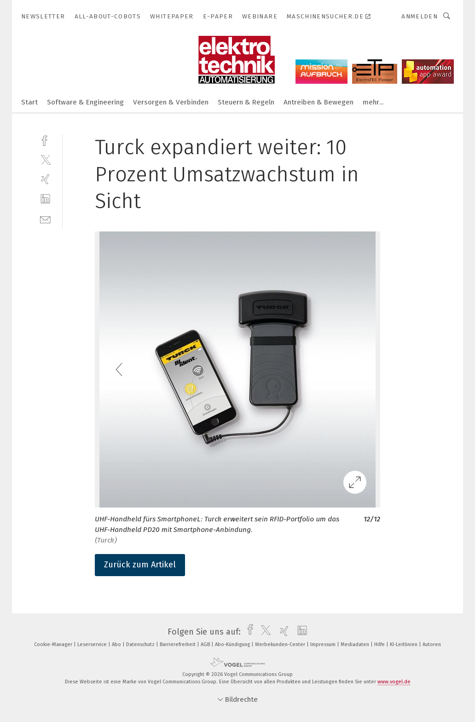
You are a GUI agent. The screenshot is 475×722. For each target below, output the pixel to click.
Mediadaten (356, 644)
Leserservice (92, 644)
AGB (206, 644)
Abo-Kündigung (233, 644)
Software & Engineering (85, 102)
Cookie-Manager (54, 644)
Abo (117, 644)
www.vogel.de (394, 682)
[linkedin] (45, 199)
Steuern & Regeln (246, 102)
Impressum (323, 644)
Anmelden (419, 16)
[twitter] (45, 159)
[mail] (45, 219)
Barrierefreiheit (178, 644)
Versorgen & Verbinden (171, 102)
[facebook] (45, 139)
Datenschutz (141, 644)
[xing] (45, 179)
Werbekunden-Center (281, 644)
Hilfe (380, 644)
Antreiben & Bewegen (318, 102)
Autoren (432, 644)
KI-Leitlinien (404, 644)
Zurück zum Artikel (140, 565)
